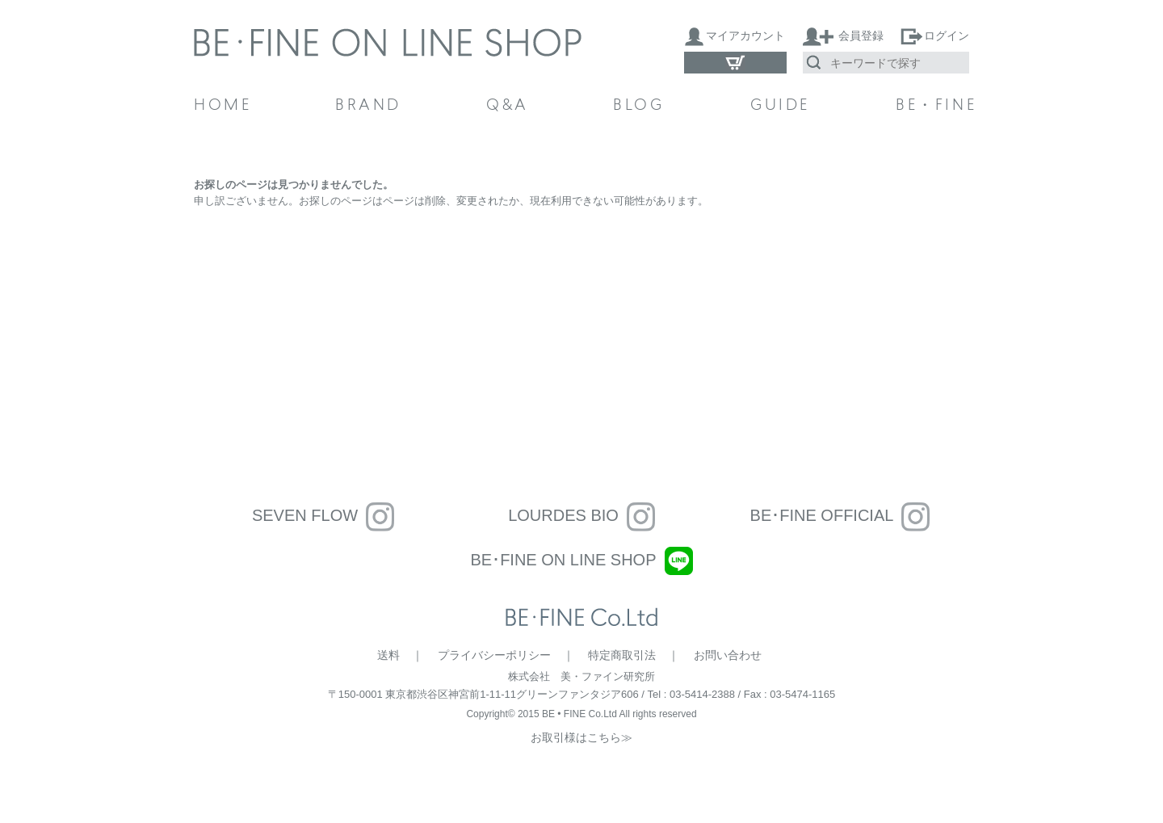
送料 (388, 655)
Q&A (507, 106)
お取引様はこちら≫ (581, 737)
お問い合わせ (728, 655)
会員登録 (861, 35)
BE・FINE (932, 106)
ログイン (946, 35)
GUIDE (780, 106)
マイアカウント (745, 35)
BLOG (638, 106)
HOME (222, 106)
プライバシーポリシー (494, 655)
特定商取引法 (622, 655)
